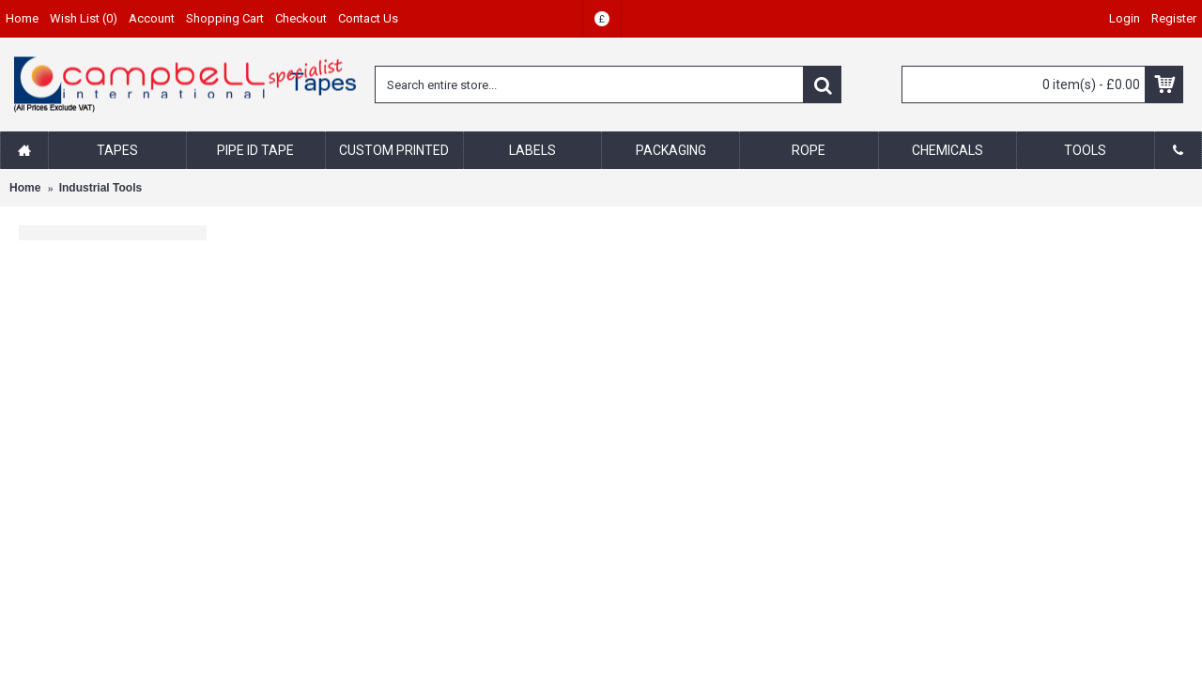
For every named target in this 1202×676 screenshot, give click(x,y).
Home (24, 187)
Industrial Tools (100, 187)
